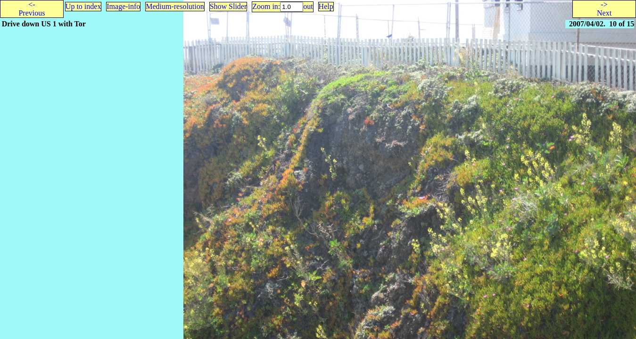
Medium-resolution (175, 6)
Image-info (123, 6)
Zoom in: (266, 6)
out (308, 6)
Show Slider (228, 6)
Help (326, 6)
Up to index (83, 6)
